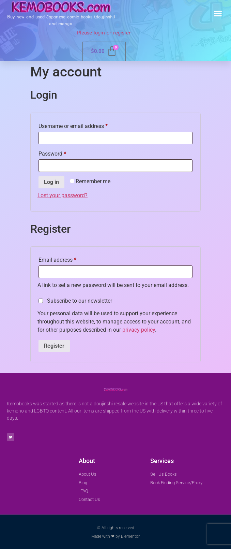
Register (54, 346)
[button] (218, 13)
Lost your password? (62, 195)
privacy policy (138, 330)
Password (62, 152)
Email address (67, 259)
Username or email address (83, 125)
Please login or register (104, 33)
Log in (51, 182)
